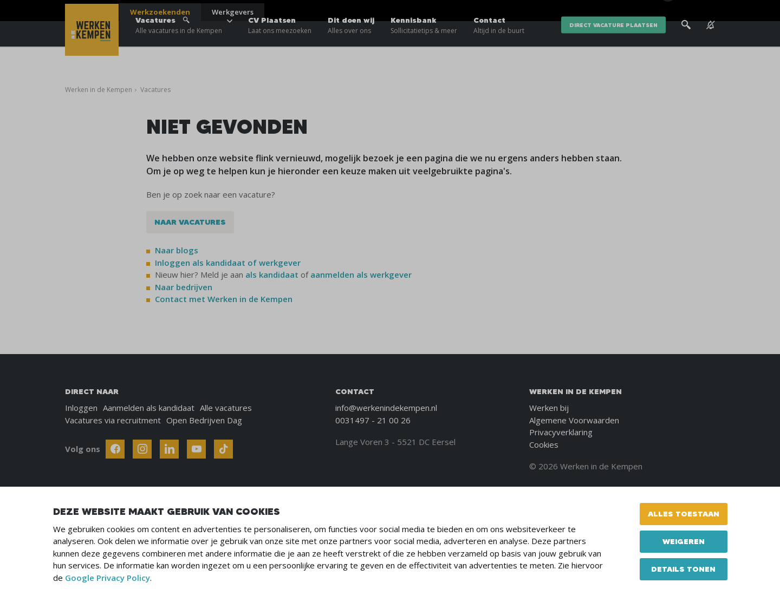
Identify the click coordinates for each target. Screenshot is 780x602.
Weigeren (683, 541)
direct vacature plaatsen (613, 43)
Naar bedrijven (184, 287)
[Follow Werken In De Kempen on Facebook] (115, 449)
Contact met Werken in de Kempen (223, 298)
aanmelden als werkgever (361, 274)
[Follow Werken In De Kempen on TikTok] (223, 449)
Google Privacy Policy (107, 577)
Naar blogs (176, 250)
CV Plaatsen (279, 43)
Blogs (584, 11)
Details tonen (683, 569)
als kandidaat (271, 274)
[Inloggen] (687, 11)
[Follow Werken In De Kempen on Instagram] (142, 449)
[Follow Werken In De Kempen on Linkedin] (169, 449)
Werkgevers (232, 12)
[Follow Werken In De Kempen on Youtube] (196, 449)
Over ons (617, 11)
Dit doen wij (351, 43)
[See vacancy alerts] (710, 43)
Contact (498, 43)
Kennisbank (424, 43)
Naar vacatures (190, 222)
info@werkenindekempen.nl (386, 407)
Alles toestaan (683, 514)
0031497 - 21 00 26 (373, 420)
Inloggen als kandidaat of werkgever (228, 262)
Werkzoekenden (160, 12)
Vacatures (178, 43)
